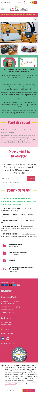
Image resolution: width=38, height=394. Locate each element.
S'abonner (31, 179)
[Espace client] (24, 2)
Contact (19, 2)
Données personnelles (7, 312)
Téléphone (5, 329)
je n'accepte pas (9, 390)
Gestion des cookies (7, 310)
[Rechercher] (35, 19)
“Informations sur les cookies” (13, 382)
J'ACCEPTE (29, 390)
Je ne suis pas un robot (12, 182)
